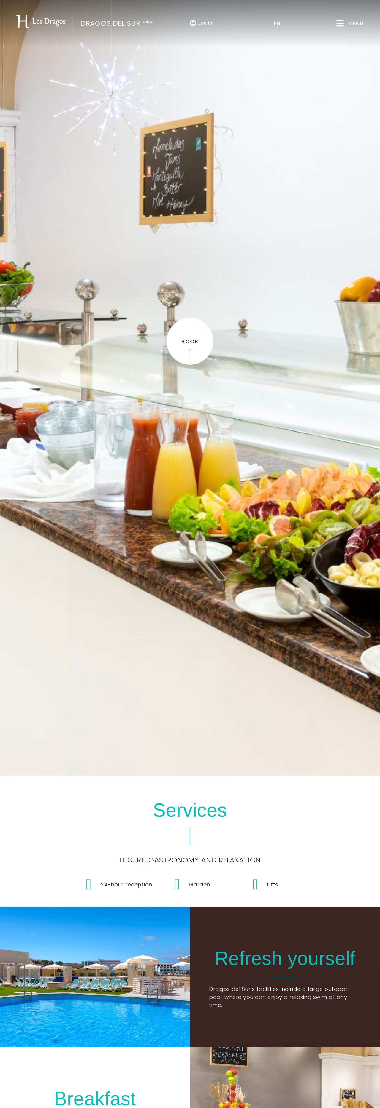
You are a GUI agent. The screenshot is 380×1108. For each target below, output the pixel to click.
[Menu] (340, 23)
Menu (356, 23)
